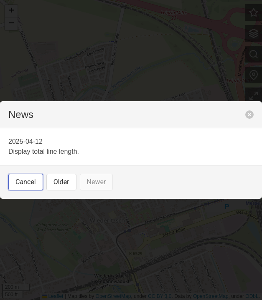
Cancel (25, 182)
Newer (96, 182)
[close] (249, 114)
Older (61, 182)
